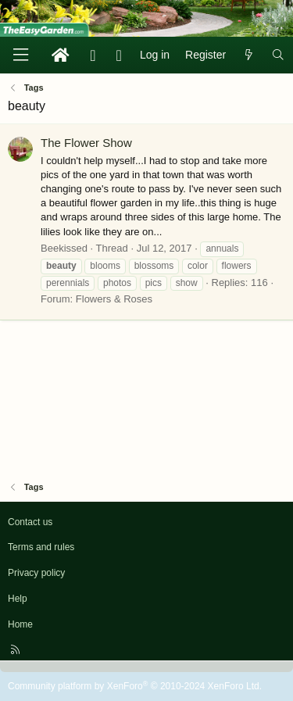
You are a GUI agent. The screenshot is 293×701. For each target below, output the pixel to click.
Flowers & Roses (114, 299)
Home (20, 624)
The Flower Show (86, 142)
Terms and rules (41, 547)
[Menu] (20, 55)
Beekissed (64, 248)
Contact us (30, 522)
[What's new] (248, 55)
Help (17, 598)
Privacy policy (36, 572)
